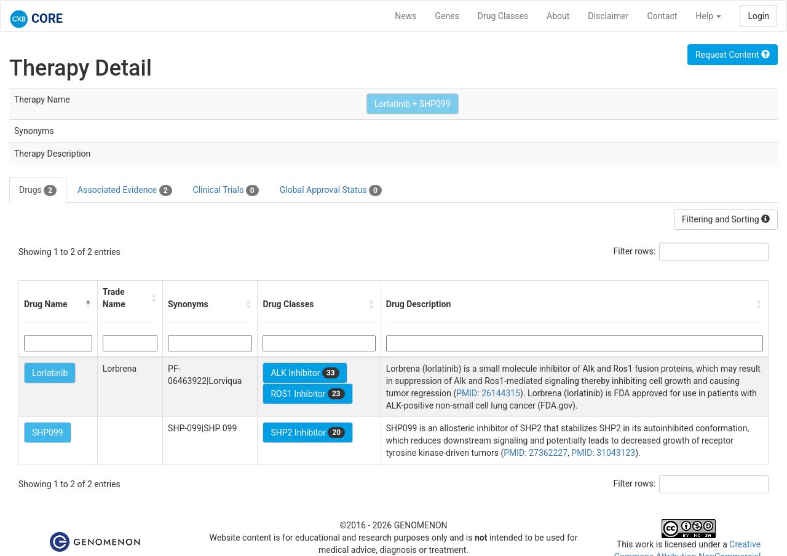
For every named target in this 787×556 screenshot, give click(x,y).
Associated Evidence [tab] (124, 190)
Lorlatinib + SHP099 (412, 104)
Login (758, 16)
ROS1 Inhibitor (307, 393)
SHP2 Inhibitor (308, 432)
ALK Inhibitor (305, 372)
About (558, 16)
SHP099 (47, 432)
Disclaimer (608, 16)
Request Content (732, 55)
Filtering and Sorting (726, 219)
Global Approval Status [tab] (331, 190)
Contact (662, 16)
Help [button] (708, 16)
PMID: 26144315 (488, 393)
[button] (88, 304)
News (405, 16)
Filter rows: (635, 251)
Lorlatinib (50, 373)
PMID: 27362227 (536, 453)
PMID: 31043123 (603, 453)
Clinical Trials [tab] (226, 190)
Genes (447, 16)
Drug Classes (503, 16)
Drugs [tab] (38, 190)
